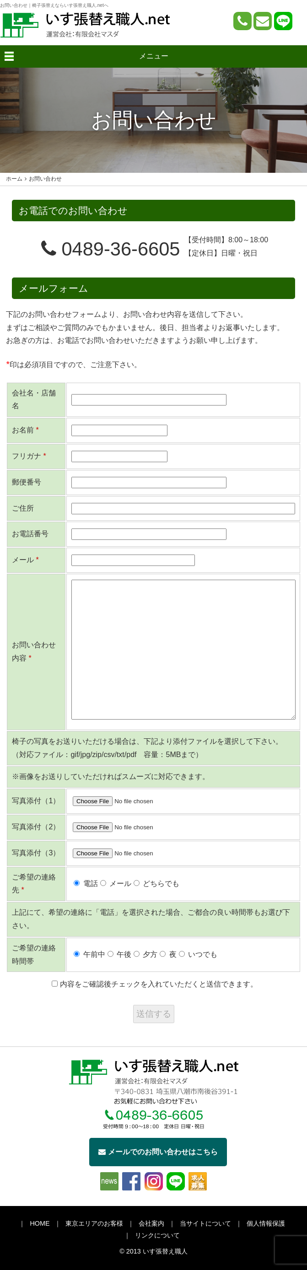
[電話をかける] (242, 21)
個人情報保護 (266, 1223)
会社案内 (151, 1223)
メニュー (153, 56)
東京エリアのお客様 (94, 1223)
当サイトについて (205, 1223)
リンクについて (157, 1235)
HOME (39, 1223)
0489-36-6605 (110, 249)
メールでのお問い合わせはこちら (158, 1152)
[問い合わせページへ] (262, 21)
